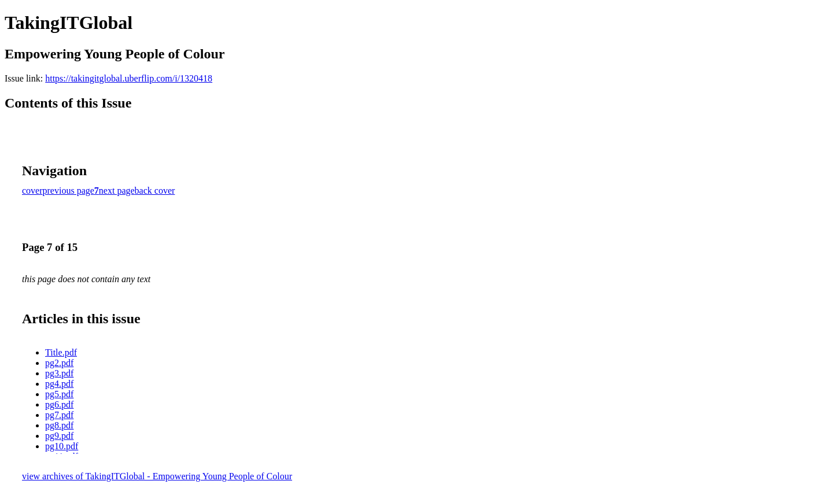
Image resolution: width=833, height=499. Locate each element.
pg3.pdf (59, 373)
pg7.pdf (59, 415)
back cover (155, 190)
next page (117, 190)
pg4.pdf (59, 384)
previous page (68, 190)
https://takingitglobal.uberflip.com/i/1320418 (128, 78)
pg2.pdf (59, 363)
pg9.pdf (59, 436)
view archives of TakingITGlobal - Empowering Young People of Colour (157, 476)
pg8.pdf (59, 425)
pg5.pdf (59, 394)
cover (32, 190)
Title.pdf (61, 352)
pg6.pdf (59, 404)
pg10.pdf (61, 446)
